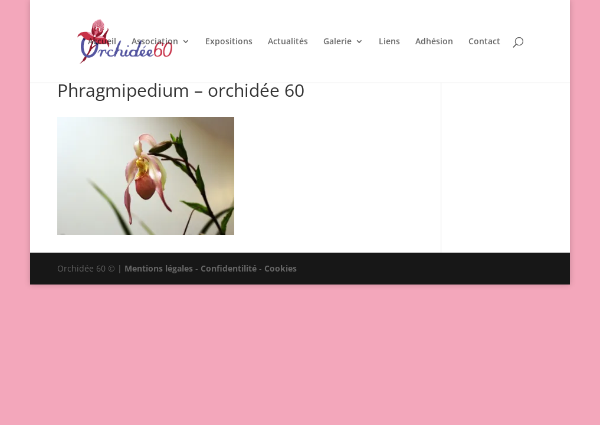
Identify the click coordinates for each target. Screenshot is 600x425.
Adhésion (434, 42)
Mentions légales (158, 268)
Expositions (229, 42)
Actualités (288, 42)
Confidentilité (229, 268)
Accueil (102, 42)
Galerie (337, 42)
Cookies (280, 268)
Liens (389, 42)
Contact (484, 42)
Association (155, 42)
